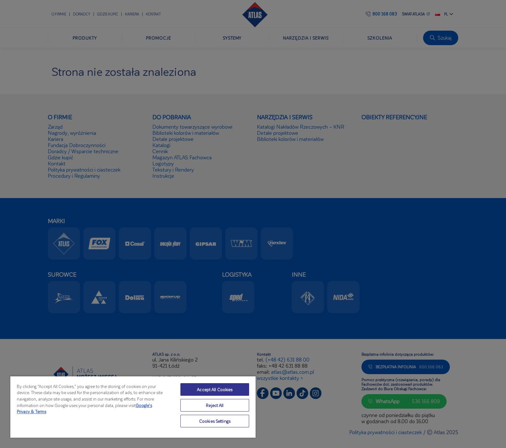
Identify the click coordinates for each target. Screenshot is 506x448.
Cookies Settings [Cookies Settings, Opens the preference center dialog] (214, 421)
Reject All (214, 405)
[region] (133, 407)
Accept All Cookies (214, 389)
